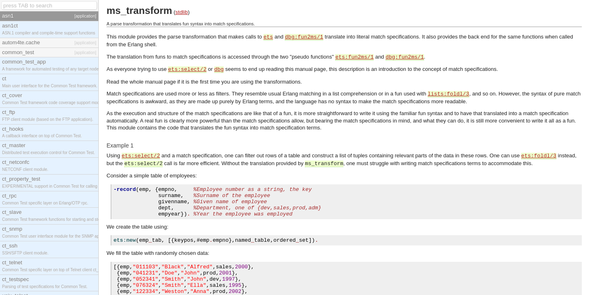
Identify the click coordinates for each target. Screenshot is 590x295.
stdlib (181, 12)
